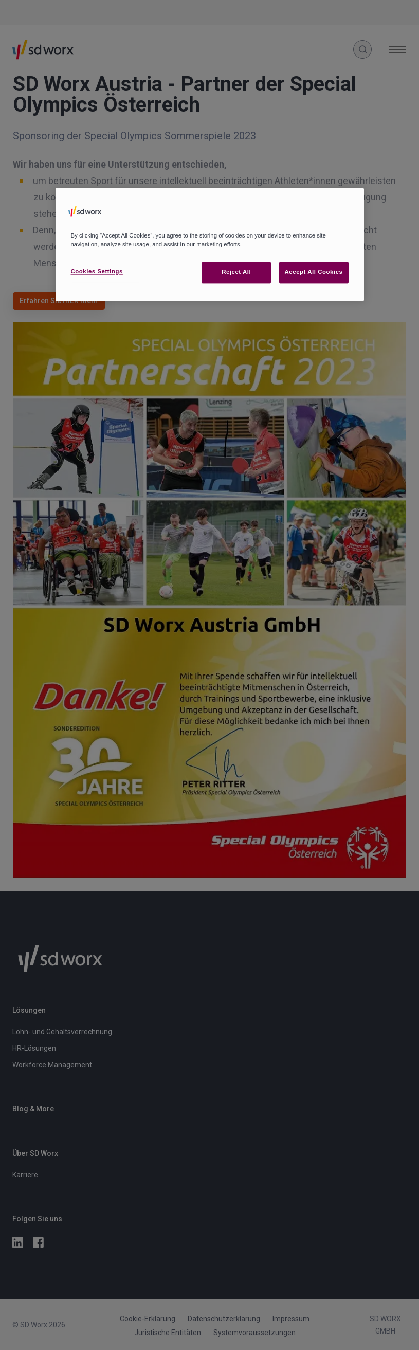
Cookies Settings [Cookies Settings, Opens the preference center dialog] (97, 271)
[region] (210, 244)
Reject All (236, 272)
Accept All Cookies (314, 272)
